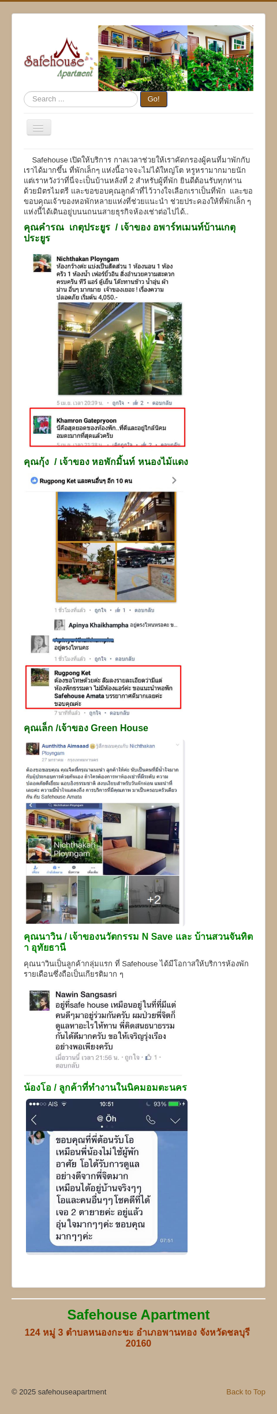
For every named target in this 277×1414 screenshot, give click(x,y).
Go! (154, 98)
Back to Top (245, 1391)
